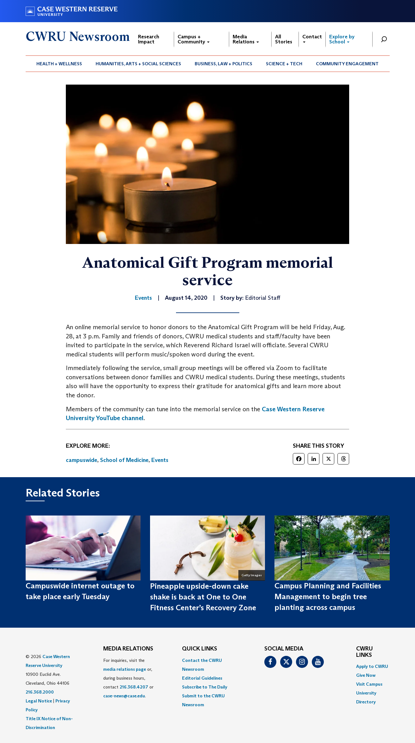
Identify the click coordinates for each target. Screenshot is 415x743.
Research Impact (148, 39)
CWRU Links (364, 652)
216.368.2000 (40, 692)
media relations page (124, 669)
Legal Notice (39, 701)
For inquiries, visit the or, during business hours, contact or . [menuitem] (128, 678)
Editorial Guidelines (202, 678)
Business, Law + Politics (223, 64)
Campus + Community (194, 39)
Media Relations (246, 39)
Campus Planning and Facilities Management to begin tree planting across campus (327, 596)
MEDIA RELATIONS (128, 649)
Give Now (365, 675)
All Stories (283, 39)
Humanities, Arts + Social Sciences (138, 64)
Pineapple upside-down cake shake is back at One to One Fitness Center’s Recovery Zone (203, 596)
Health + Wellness (59, 64)
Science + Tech (284, 64)
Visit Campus (369, 684)
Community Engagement (347, 64)
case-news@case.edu (124, 696)
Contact (312, 38)
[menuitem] (59, 64)
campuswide (81, 460)
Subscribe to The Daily (204, 687)
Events (159, 460)
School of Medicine (124, 460)
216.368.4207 (134, 687)
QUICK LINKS (199, 649)
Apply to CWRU (372, 666)
